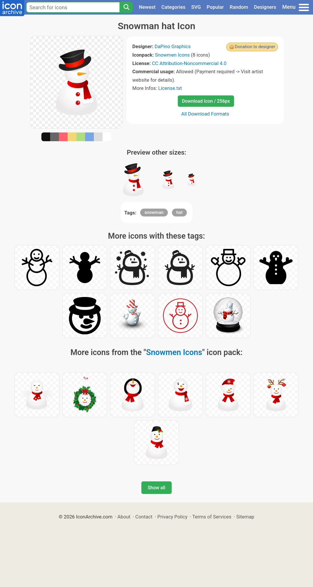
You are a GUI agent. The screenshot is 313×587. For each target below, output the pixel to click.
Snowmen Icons (172, 55)
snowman (154, 212)
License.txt (170, 88)
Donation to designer (255, 46)
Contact (143, 517)
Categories (173, 7)
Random (239, 7)
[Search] (126, 7)
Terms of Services (211, 517)
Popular (215, 7)
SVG (196, 7)
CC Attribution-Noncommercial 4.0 (189, 63)
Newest (147, 7)
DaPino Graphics (172, 46)
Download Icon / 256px (206, 101)
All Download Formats (205, 114)
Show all (156, 487)
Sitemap (245, 517)
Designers (265, 7)
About (124, 517)
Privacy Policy (172, 517)
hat (179, 212)
